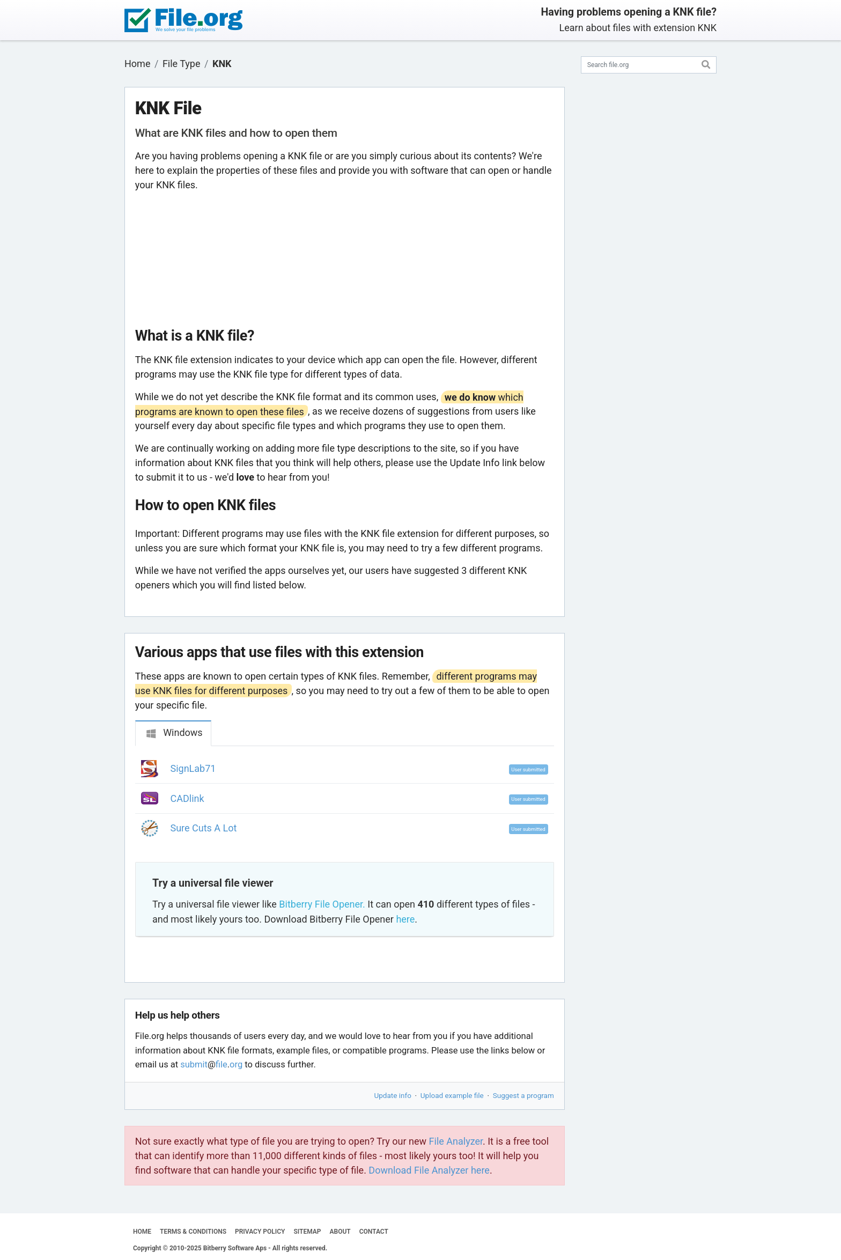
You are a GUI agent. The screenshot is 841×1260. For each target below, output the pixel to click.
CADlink (187, 798)
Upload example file (452, 1095)
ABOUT (340, 1231)
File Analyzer (456, 1141)
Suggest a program (523, 1095)
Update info (392, 1095)
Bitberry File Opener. (322, 904)
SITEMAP (307, 1231)
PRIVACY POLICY (260, 1231)
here (405, 919)
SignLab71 (193, 768)
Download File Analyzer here (429, 1170)
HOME (142, 1231)
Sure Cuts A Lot (204, 828)
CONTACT (373, 1231)
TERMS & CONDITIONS (193, 1231)
